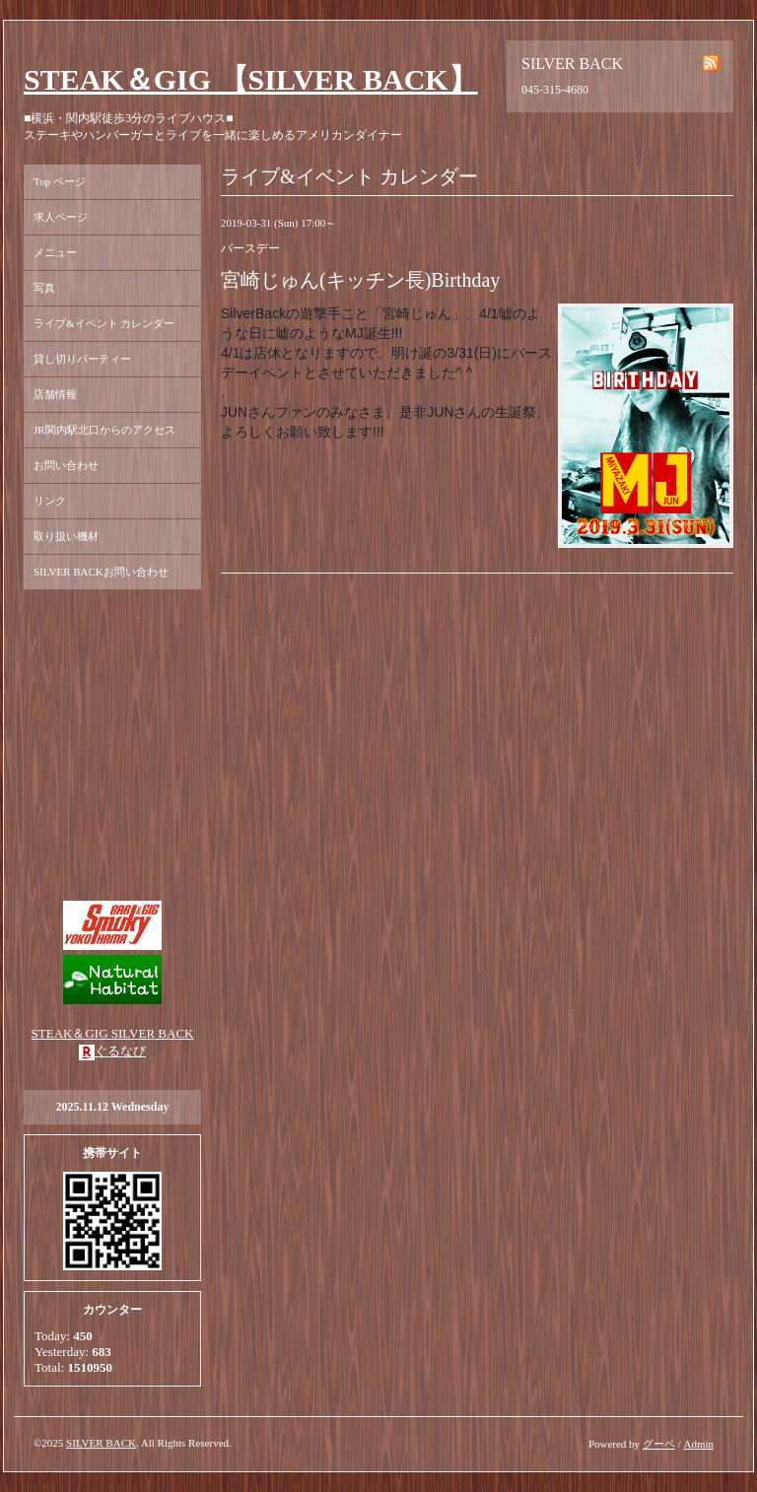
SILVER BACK (101, 1443)
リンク (50, 501)
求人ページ (61, 217)
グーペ (659, 1444)
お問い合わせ (66, 465)
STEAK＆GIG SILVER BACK (113, 1033)
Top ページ (60, 181)
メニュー (55, 252)
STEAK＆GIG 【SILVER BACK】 (251, 79)
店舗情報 (55, 394)
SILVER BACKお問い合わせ (101, 571)
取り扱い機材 (66, 536)
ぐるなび (120, 1051)
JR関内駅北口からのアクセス (104, 430)
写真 (44, 288)
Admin (698, 1444)
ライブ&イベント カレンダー (104, 323)
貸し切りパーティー (82, 359)
